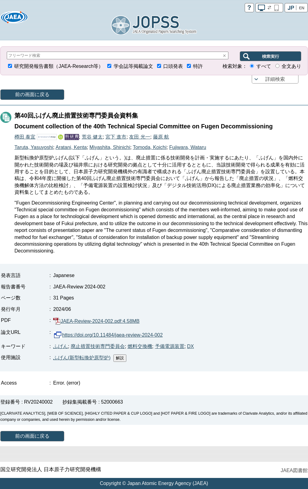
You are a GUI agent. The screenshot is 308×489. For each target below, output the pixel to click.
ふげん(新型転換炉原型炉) (82, 357)
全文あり (291, 66)
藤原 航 (161, 136)
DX (190, 346)
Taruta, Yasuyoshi (33, 147)
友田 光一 (139, 136)
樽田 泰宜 (24, 136)
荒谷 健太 (92, 136)
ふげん (60, 346)
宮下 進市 (115, 136)
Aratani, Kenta (71, 147)
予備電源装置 (169, 346)
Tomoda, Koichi (149, 147)
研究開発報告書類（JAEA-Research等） (58, 66)
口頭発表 (173, 66)
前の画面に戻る (32, 94)
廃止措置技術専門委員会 (98, 346)
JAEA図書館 (294, 470)
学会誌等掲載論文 (133, 66)
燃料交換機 (140, 346)
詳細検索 (275, 79)
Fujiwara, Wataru (187, 147)
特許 (198, 66)
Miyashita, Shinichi (109, 147)
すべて (263, 66)
